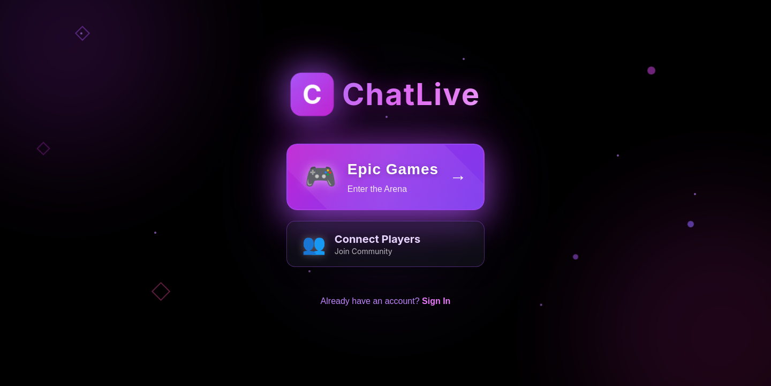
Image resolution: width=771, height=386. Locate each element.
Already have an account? (386, 309)
